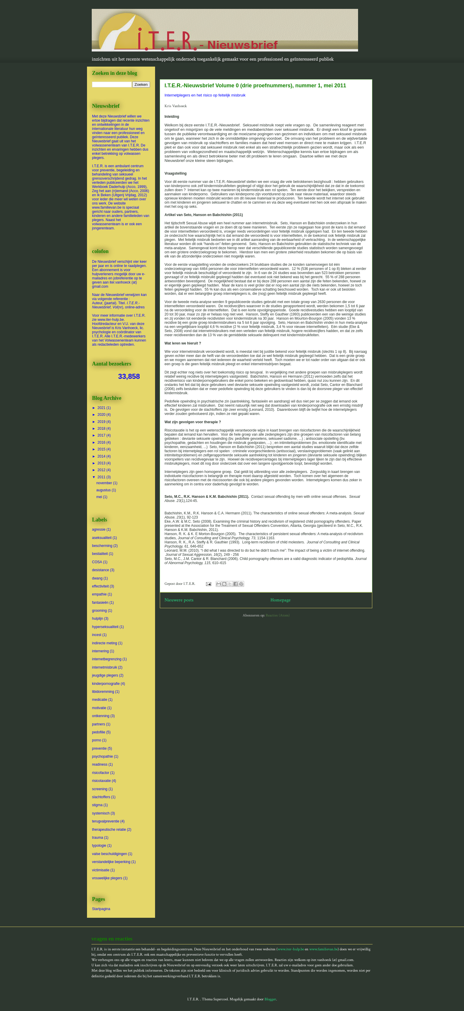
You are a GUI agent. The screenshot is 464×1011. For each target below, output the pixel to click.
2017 (102, 435)
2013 (102, 463)
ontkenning (100, 716)
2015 (102, 449)
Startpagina (101, 909)
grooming (99, 610)
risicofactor (100, 773)
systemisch (100, 813)
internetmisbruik (104, 667)
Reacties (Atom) (278, 615)
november (104, 483)
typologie (99, 845)
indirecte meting (104, 643)
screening (99, 789)
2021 (102, 408)
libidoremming (103, 692)
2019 (102, 422)
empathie (99, 594)
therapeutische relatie (109, 830)
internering (100, 651)
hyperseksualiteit (105, 627)
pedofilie (98, 732)
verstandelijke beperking (111, 862)
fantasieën (100, 603)
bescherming (102, 546)
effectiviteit (100, 586)
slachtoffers (101, 797)
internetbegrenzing (106, 659)
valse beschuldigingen (109, 854)
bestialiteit (100, 554)
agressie (98, 529)
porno (96, 740)
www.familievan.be (323, 949)
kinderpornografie (106, 684)
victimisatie (100, 870)
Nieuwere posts (179, 600)
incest (96, 635)
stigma (97, 805)
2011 (102, 477)
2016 (102, 442)
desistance (100, 570)
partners (98, 724)
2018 (102, 428)
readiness (99, 764)
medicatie (99, 700)
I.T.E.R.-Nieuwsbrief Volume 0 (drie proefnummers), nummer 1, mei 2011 (255, 85)
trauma (97, 837)
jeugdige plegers (105, 675)
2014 (102, 456)
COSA (97, 562)
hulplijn (97, 618)
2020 (102, 415)
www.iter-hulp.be (291, 949)
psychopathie (102, 756)
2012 (102, 470)
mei (99, 497)
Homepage (280, 600)
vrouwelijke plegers (107, 878)
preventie (99, 748)
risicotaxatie (101, 781)
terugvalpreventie (105, 821)
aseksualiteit (102, 538)
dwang (97, 578)
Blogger (270, 999)
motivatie (99, 708)
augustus (104, 490)
